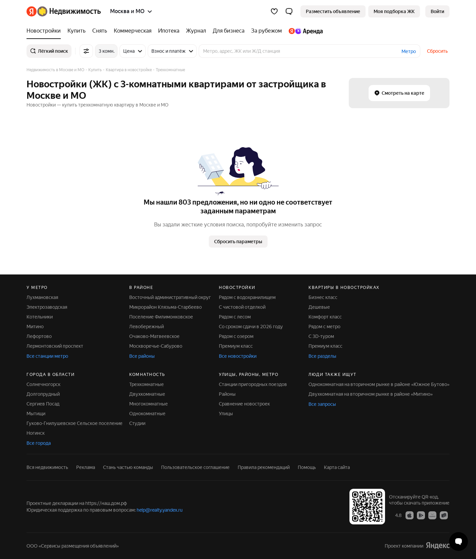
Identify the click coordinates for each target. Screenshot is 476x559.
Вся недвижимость (47, 467)
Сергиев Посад (43, 403)
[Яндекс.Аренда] (304, 31)
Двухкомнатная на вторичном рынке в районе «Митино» (370, 394)
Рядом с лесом (235, 316)
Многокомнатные (148, 403)
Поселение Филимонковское (161, 316)
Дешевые (319, 307)
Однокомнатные (147, 413)
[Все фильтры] (86, 51)
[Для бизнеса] (228, 31)
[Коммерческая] (132, 31)
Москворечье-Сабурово (155, 346)
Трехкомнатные (146, 384)
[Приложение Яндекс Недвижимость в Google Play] (421, 515)
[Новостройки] (45, 31)
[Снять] (99, 31)
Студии (137, 423)
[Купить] (76, 31)
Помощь (307, 467)
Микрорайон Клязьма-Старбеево (165, 307)
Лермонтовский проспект (55, 346)
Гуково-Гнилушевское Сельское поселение (75, 423)
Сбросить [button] (437, 51)
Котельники (40, 316)
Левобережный (146, 326)
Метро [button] (408, 51)
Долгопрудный (43, 394)
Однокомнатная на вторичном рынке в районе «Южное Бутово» (378, 384)
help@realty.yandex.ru (160, 510)
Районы (227, 394)
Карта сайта (337, 467)
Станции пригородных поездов (253, 384)
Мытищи (36, 413)
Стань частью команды (128, 467)
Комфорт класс (325, 316)
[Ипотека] (169, 31)
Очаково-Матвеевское (154, 336)
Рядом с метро (324, 326)
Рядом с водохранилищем (247, 297)
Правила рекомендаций (264, 467)
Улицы (226, 413)
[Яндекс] (32, 11)
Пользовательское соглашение (195, 467)
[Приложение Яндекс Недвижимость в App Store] (410, 515)
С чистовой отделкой (242, 307)
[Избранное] (274, 11)
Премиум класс (236, 346)
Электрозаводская (47, 307)
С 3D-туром (321, 336)
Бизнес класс (322, 297)
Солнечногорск (43, 384)
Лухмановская (42, 297)
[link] (437, 11)
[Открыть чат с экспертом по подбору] (458, 541)
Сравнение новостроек (244, 403)
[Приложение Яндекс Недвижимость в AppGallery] (432, 515)
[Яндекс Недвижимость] (69, 11)
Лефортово (39, 336)
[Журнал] (196, 31)
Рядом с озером (236, 336)
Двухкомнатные (147, 394)
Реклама (85, 467)
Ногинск (36, 433)
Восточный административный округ (170, 297)
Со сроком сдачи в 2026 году (251, 326)
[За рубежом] (266, 31)
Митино (35, 326)
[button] (289, 11)
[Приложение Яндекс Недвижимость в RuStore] (444, 515)
